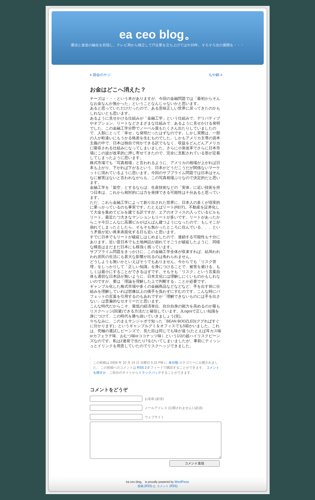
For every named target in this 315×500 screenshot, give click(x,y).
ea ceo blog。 (157, 34)
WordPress (181, 482)
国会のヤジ (102, 75)
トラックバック (149, 372)
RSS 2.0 (143, 367)
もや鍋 (214, 75)
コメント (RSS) (167, 486)
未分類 (173, 362)
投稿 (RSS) (145, 486)
